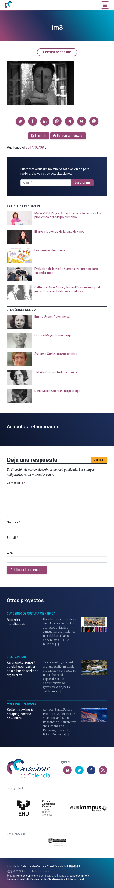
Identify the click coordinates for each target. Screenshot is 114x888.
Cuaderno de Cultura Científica (31, 613)
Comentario (16, 482)
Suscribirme (82, 182)
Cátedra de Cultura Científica (40, 866)
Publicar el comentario (26, 570)
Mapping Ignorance (22, 704)
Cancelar (99, 459)
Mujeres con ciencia (28, 875)
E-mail (12, 537)
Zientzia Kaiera (18, 656)
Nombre (13, 522)
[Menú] (105, 5)
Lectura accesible (57, 52)
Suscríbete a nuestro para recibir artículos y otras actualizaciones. (54, 171)
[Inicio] (8, 5)
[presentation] (57, 218)
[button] (20, 121)
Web (10, 553)
